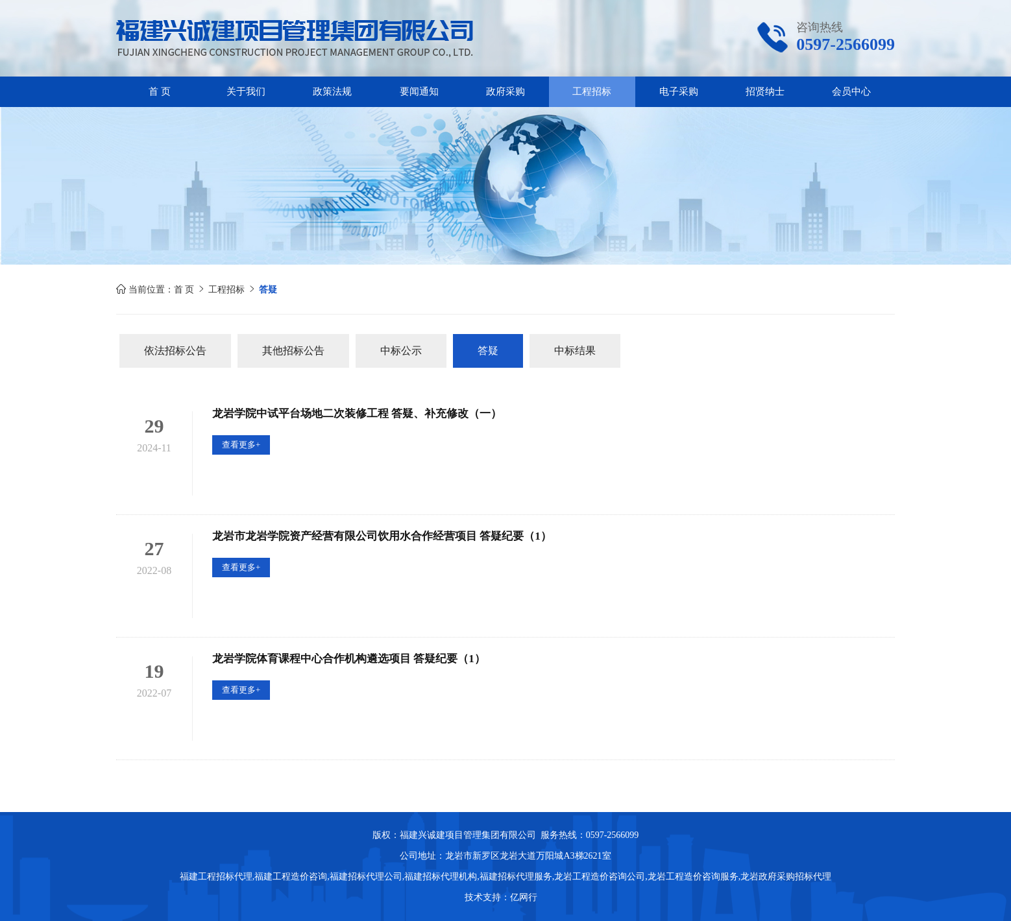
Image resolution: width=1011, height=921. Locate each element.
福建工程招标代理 (216, 876)
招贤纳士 (765, 91)
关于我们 (245, 91)
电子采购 (678, 91)
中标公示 (401, 350)
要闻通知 (419, 91)
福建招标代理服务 (516, 876)
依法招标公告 (175, 350)
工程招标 (591, 91)
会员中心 (851, 91)
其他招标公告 (293, 350)
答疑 (488, 350)
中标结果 (575, 350)
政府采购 (505, 91)
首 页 (160, 91)
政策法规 (332, 91)
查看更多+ (241, 444)
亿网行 (525, 897)
